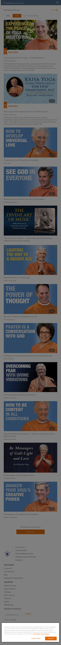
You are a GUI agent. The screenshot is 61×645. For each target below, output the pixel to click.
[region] (30, 632)
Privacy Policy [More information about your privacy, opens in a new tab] (37, 634)
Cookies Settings (35, 638)
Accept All (51, 638)
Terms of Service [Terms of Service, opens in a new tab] (45, 634)
